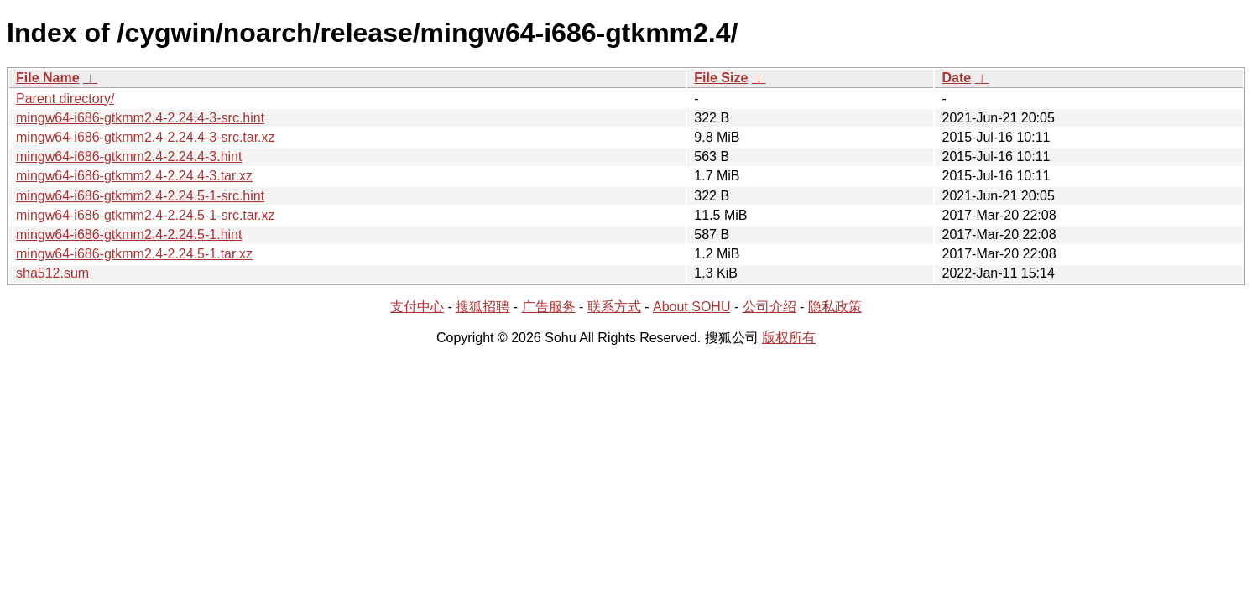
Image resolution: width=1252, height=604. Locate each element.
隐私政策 (835, 306)
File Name (48, 77)
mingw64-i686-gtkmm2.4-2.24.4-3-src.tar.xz (145, 137)
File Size (721, 77)
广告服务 (549, 306)
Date (956, 77)
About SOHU (691, 306)
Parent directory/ (65, 98)
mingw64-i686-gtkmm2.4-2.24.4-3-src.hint (140, 118)
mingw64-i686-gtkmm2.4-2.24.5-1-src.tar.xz (145, 215)
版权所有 (789, 338)
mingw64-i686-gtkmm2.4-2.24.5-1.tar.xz (134, 254)
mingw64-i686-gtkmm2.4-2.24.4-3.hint (129, 156)
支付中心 (417, 306)
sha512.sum (52, 273)
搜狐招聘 (482, 306)
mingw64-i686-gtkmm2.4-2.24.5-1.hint (129, 234)
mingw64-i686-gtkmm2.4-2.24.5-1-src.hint (140, 196)
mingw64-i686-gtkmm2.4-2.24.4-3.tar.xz (134, 176)
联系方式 (614, 306)
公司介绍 (769, 306)
